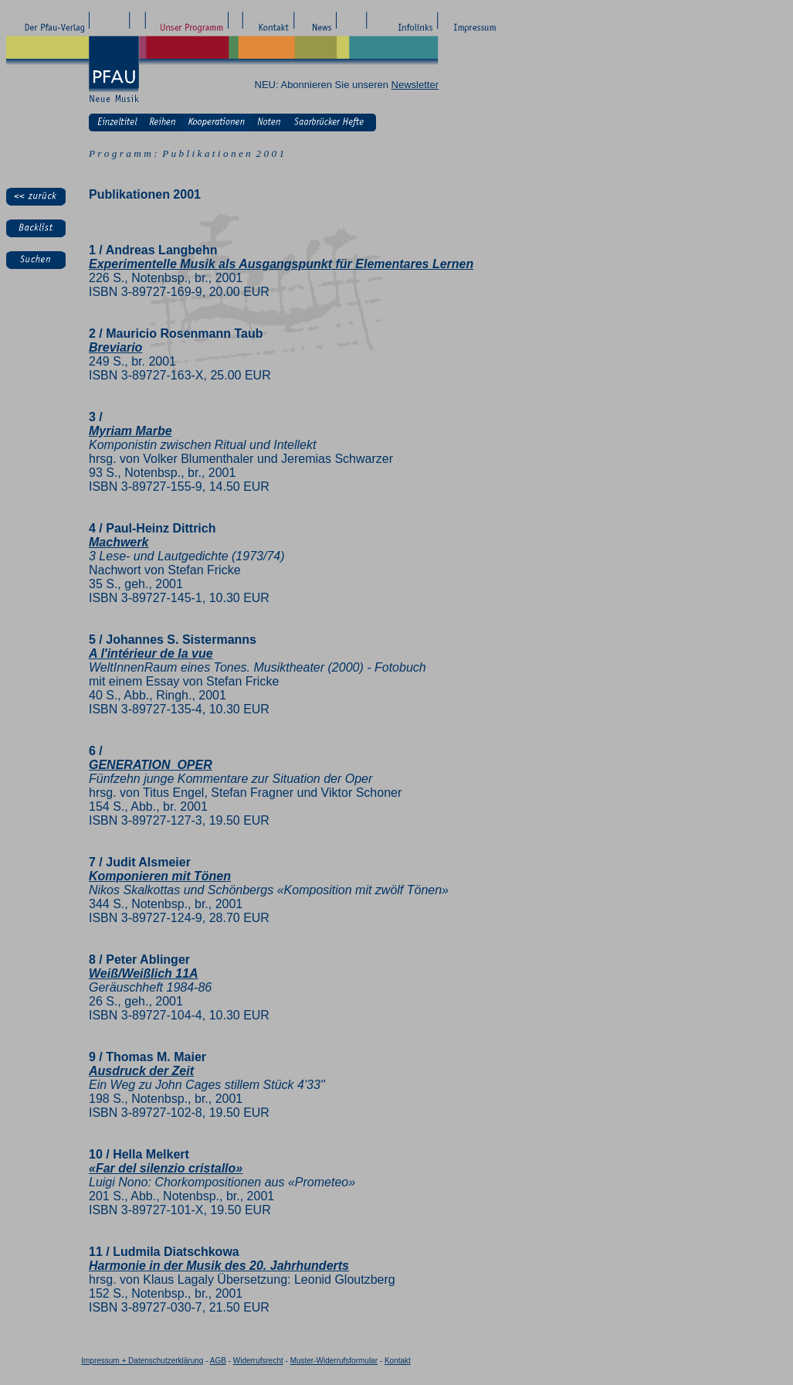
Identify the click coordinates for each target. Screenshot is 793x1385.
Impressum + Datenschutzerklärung (142, 1360)
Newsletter (415, 84)
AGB (218, 1360)
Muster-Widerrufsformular (334, 1360)
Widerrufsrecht (258, 1360)
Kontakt (398, 1360)
